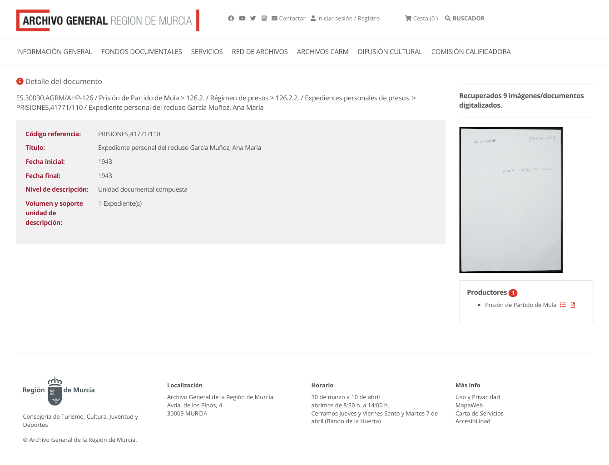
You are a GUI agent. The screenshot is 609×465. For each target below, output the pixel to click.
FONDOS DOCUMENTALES (141, 51)
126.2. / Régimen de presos (227, 98)
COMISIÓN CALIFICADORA (471, 51)
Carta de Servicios (480, 413)
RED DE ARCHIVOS (260, 51)
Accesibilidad (473, 421)
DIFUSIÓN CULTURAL (390, 51)
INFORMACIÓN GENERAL (54, 51)
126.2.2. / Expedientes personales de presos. (343, 98)
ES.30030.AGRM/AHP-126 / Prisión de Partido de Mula (97, 98)
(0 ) (421, 18)
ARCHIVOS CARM (323, 51)
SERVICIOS (207, 51)
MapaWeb (469, 405)
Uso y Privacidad (478, 397)
